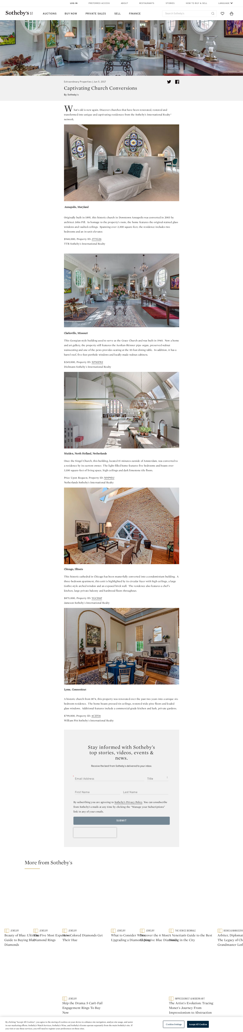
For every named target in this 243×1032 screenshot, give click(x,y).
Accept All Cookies (198, 1024)
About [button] (124, 3)
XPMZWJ (97, 362)
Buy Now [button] (71, 13)
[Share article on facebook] (177, 82)
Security (148, 997)
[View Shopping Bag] (232, 13)
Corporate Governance (120, 1009)
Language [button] (224, 3)
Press (109, 997)
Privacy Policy (114, 1003)
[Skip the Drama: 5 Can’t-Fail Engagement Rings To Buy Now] (211, 929)
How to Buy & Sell (196, 3)
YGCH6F (97, 598)
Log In (74, 3)
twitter (76, 976)
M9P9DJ (109, 477)
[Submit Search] (213, 13)
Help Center (75, 997)
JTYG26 (96, 239)
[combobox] (189, 13)
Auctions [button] (50, 13)
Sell (117, 13)
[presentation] (95, 832)
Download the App (79, 1009)
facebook (106, 976)
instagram (137, 976)
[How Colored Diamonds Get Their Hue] (211, 887)
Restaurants (146, 3)
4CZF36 (96, 716)
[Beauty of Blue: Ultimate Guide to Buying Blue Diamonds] (62, 908)
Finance (135, 13)
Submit (121, 820)
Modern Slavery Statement (160, 1015)
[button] (123, 864)
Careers (111, 1015)
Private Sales (96, 13)
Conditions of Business (158, 1009)
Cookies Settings (174, 1024)
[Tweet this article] (169, 82)
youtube (170, 976)
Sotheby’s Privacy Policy (128, 802)
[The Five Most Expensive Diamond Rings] (151, 908)
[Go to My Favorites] (222, 13)
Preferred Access (99, 3)
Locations (74, 1003)
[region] (121, 1024)
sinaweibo (202, 976)
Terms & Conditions (155, 1003)
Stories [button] (170, 3)
